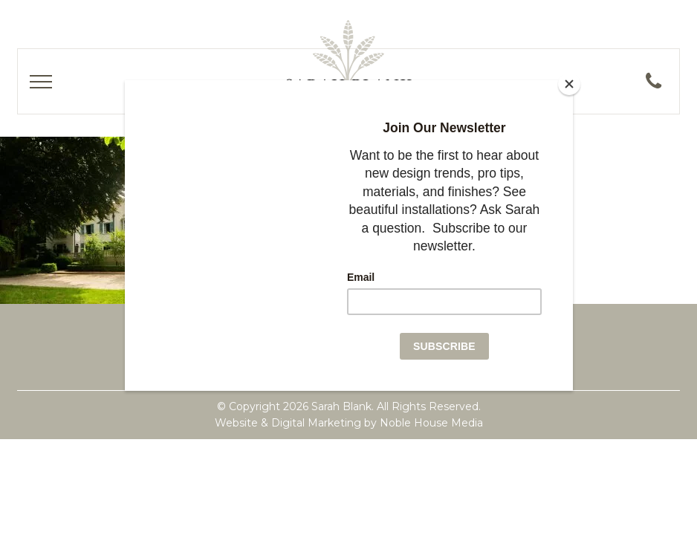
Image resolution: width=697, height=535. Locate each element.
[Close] (569, 84)
